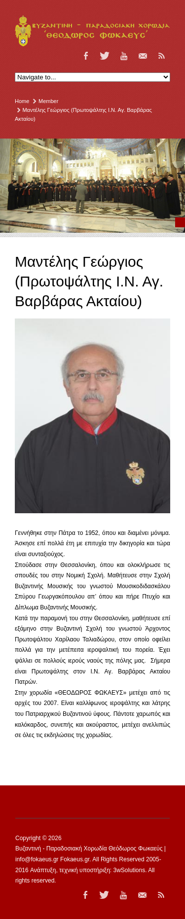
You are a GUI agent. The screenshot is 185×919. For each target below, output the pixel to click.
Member (48, 101)
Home (22, 101)
